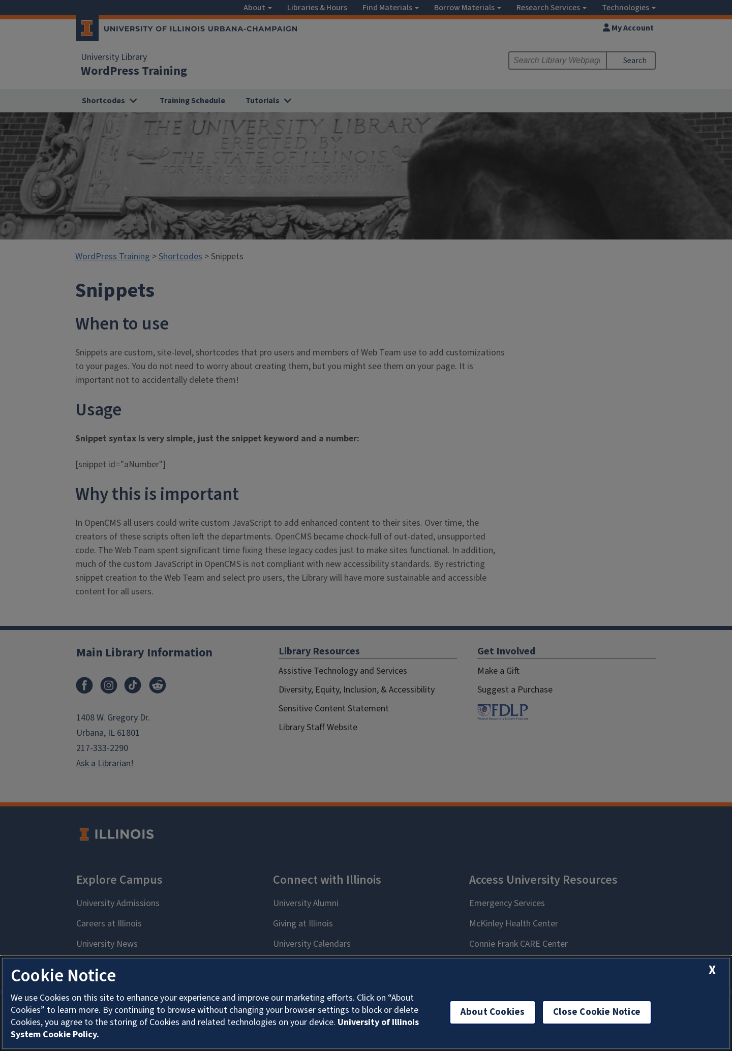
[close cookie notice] (712, 970)
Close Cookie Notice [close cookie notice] (596, 1012)
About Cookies (493, 1012)
